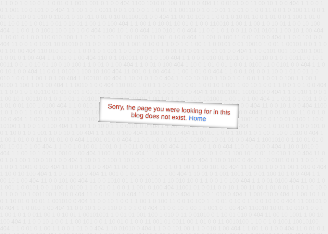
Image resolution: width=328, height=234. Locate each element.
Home (197, 118)
